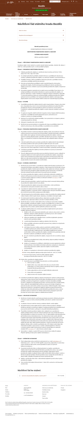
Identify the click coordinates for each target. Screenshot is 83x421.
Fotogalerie (63, 390)
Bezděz (41, 6)
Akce (27, 1)
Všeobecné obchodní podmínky (47, 414)
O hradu (62, 388)
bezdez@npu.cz (56, 341)
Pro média (37, 1)
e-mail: (25, 395)
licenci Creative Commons (34, 402)
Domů (6, 386)
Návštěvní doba (45, 392)
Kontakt (43, 1)
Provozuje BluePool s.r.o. (10, 416)
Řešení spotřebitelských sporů (32, 414)
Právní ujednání (8, 414)
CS (77, 1)
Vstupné (44, 396)
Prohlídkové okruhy (46, 390)
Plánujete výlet (66, 1)
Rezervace (44, 394)
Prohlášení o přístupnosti (19, 414)
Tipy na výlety (45, 398)
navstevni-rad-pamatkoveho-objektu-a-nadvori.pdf (35, 376)
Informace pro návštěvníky (47, 388)
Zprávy (6, 390)
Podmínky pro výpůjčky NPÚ (62, 414)
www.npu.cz (55, 178)
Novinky (23, 1)
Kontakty (7, 396)
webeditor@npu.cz (9, 415)
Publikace (7, 392)
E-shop (31, 1)
